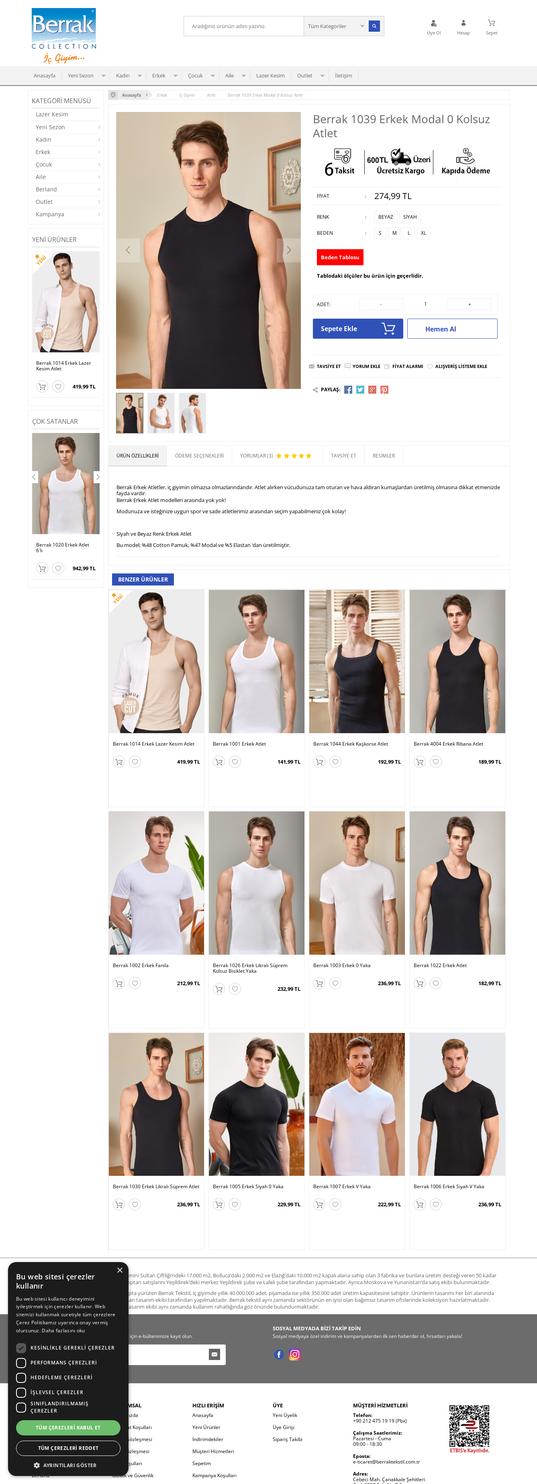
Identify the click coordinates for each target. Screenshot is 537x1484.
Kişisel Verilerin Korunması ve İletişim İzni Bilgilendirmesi (145, 1405)
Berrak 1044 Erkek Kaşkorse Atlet (350, 744)
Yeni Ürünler (206, 1341)
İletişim (343, 75)
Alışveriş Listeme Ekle (461, 366)
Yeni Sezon (81, 75)
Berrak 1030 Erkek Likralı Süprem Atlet (156, 1129)
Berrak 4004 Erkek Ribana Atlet (448, 744)
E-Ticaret (244, 1473)
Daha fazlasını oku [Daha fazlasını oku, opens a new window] (63, 1330)
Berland (46, 189)
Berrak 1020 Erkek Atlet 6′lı (62, 547)
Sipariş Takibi (287, 1353)
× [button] (119, 1271)
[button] (68, 1464)
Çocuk (195, 75)
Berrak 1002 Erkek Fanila (141, 937)
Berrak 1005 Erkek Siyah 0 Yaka (248, 1129)
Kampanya (50, 214)
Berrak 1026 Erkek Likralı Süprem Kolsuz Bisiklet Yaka (250, 939)
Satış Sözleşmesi (130, 1365)
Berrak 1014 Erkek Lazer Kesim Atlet (63, 366)
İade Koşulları (127, 1377)
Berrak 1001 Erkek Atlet (239, 744)
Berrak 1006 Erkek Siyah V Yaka (449, 1129)
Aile (229, 75)
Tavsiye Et (329, 366)
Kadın (123, 75)
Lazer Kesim (270, 75)
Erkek (158, 75)
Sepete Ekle (358, 329)
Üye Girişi (283, 1341)
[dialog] (68, 1369)
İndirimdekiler (207, 1353)
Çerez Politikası (129, 1419)
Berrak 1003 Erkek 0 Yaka (342, 937)
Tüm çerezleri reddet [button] (68, 1448)
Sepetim (201, 1377)
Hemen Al (457, 328)
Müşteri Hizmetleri (213, 1365)
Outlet (304, 75)
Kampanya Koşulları (214, 1389)
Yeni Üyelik (285, 1329)
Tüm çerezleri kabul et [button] (68, 1427)
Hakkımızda (125, 1329)
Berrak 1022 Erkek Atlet (440, 937)
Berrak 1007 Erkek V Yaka (342, 1129)
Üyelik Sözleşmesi (132, 1353)
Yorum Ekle (366, 366)
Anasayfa (44, 75)
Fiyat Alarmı (407, 366)
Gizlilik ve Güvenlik (132, 1389)
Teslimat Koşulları (132, 1341)
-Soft (226, 1473)
